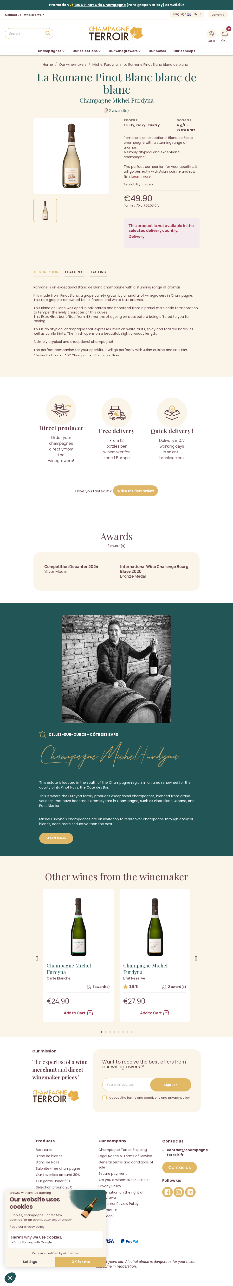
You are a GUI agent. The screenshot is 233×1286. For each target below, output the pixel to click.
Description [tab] (46, 272)
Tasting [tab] (98, 272)
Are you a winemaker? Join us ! (124, 1179)
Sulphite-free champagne (58, 1168)
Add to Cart (78, 1013)
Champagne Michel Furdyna (117, 100)
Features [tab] (74, 272)
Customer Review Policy (118, 1203)
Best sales (44, 1149)
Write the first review (135, 491)
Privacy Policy (109, 1185)
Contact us (13, 15)
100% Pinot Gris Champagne (100, 4)
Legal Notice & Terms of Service (125, 1155)
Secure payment (112, 1173)
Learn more (141, 176)
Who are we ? (34, 15)
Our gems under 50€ (53, 1180)
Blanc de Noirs (47, 1162)
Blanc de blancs (49, 1155)
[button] (101, 1032)
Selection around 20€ (54, 1187)
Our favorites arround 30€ (58, 1174)
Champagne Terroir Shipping (122, 1149)
